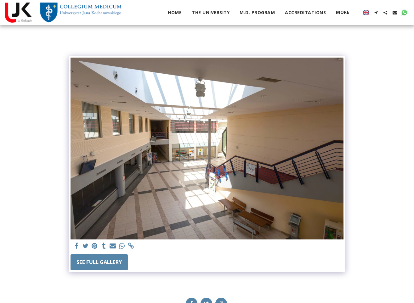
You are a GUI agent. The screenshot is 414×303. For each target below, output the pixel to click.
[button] (375, 12)
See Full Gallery (99, 262)
